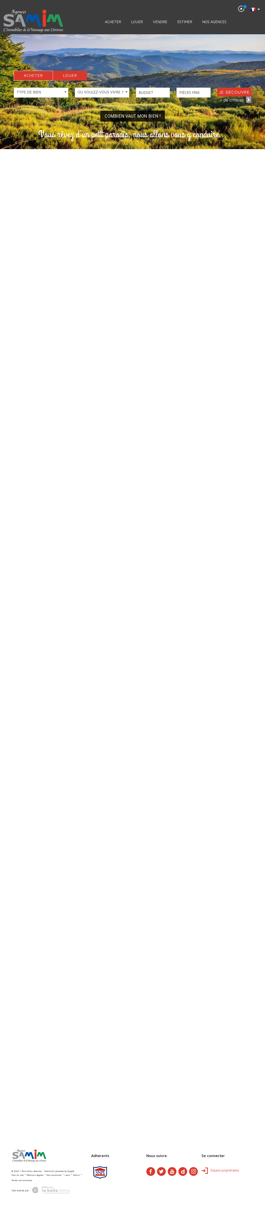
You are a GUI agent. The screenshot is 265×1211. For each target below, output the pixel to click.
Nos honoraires (54, 1175)
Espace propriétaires (220, 1170)
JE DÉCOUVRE (234, 92)
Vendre (160, 22)
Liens (67, 1175)
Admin (76, 1175)
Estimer (184, 22)
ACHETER (33, 75)
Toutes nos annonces (22, 1180)
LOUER (70, 75)
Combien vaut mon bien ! (133, 116)
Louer (137, 22)
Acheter (113, 22)
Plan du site (18, 1175)
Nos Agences (214, 22)
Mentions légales (35, 1175)
